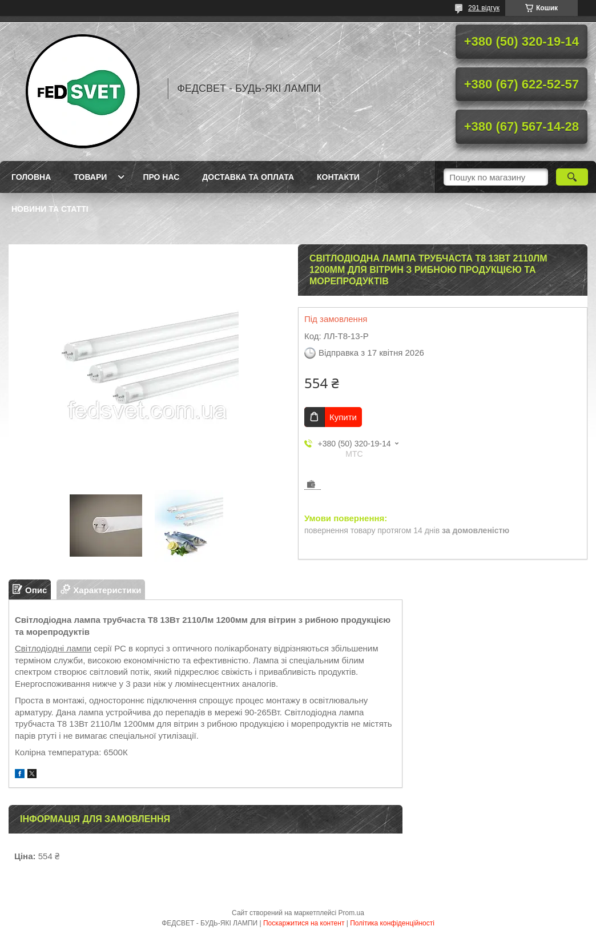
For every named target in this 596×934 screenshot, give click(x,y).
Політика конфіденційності (392, 923)
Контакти (338, 177)
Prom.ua (351, 913)
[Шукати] (572, 177)
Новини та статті (49, 209)
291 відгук (484, 8)
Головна (31, 177)
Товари (90, 177)
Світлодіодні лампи (53, 648)
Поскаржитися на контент (303, 923)
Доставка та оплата (248, 177)
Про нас (161, 177)
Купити (343, 417)
